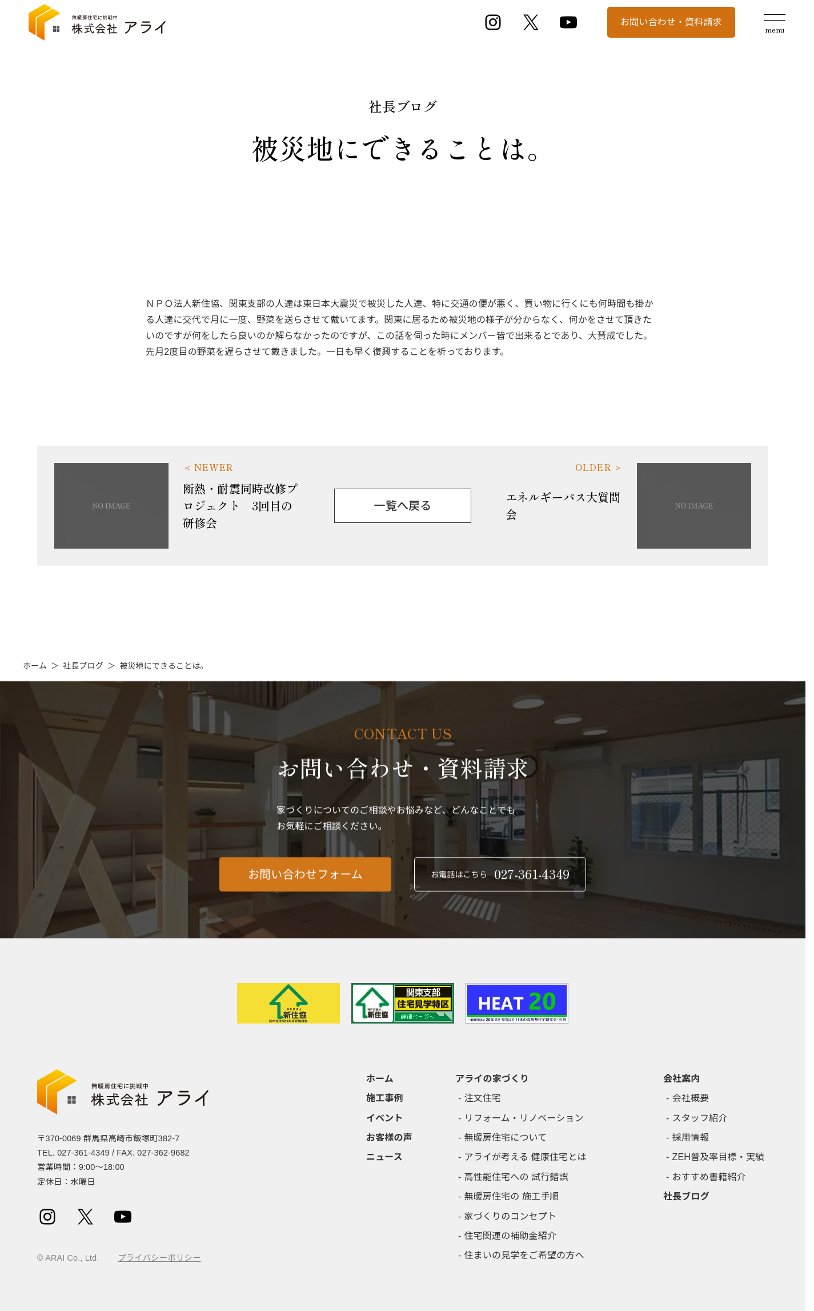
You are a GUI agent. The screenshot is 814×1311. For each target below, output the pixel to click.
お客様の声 (389, 1137)
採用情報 (690, 1137)
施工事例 (384, 1098)
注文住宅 (483, 1098)
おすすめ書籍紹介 (709, 1177)
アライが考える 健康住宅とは (525, 1157)
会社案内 (681, 1079)
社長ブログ (83, 665)
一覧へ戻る (403, 505)
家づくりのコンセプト (510, 1216)
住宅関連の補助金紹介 (510, 1236)
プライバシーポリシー (159, 1257)
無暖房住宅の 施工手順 (511, 1196)
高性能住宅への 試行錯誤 (516, 1177)
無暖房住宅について (505, 1137)
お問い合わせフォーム (305, 880)
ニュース (384, 1157)
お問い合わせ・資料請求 (671, 22)
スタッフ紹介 (700, 1118)
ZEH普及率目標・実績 (718, 1157)
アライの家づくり (492, 1079)
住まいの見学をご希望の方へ (524, 1255)
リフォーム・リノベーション (524, 1118)
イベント (384, 1118)
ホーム (35, 665)
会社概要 (690, 1098)
